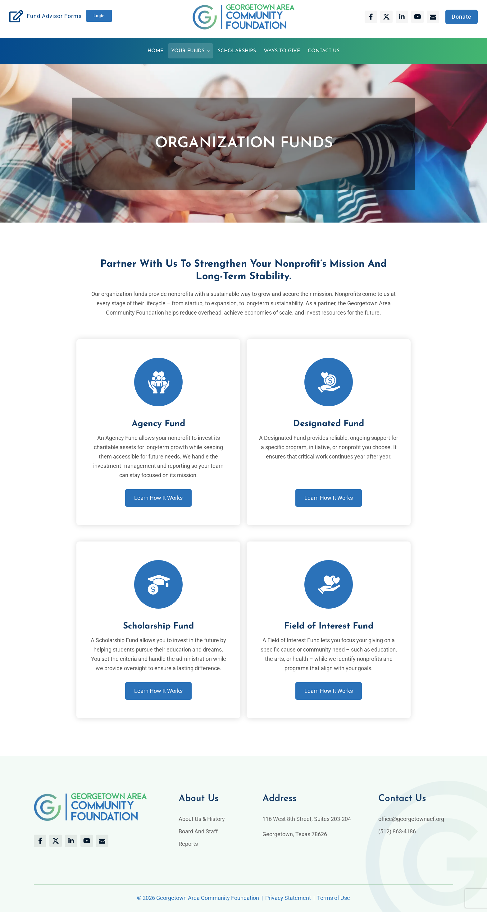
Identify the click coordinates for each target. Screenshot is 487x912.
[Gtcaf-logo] (243, 6)
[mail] (433, 17)
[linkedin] (402, 17)
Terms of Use (333, 898)
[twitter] (386, 17)
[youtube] (417, 17)
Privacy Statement (288, 898)
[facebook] (371, 17)
